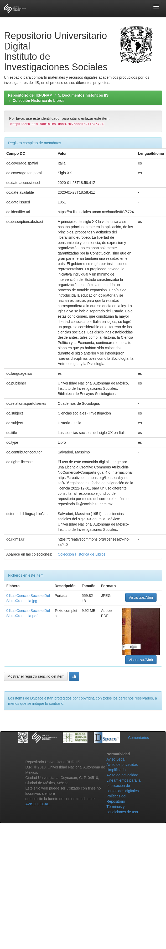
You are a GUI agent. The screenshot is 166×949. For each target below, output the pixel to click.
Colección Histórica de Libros (39, 100)
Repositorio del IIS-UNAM (30, 95)
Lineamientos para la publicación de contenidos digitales (123, 785)
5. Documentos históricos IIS (83, 95)
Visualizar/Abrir (141, 597)
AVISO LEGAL (37, 804)
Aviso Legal (115, 759)
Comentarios (138, 738)
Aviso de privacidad (122, 775)
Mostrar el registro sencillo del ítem (35, 676)
